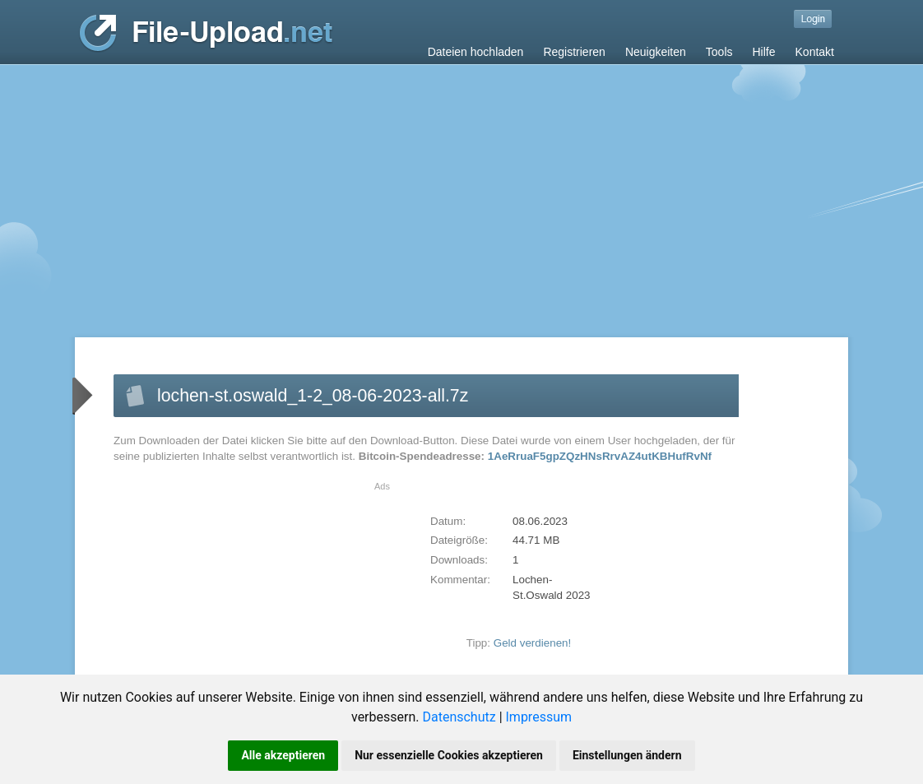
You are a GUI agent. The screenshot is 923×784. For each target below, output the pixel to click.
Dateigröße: (459, 540)
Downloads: (459, 560)
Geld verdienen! (533, 643)
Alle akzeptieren (283, 755)
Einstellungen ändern (627, 755)
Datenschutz (458, 717)
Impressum (539, 717)
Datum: (448, 521)
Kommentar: (460, 579)
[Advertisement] (461, 188)
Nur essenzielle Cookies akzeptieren (449, 755)
